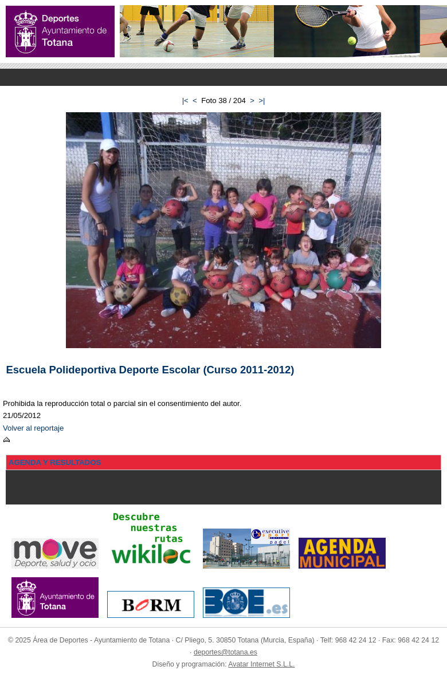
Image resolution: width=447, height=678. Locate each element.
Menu (223, 77)
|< (185, 100)
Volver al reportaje (33, 428)
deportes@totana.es (225, 652)
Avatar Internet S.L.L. (261, 664)
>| (261, 100)
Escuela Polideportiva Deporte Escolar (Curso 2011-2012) (150, 370)
